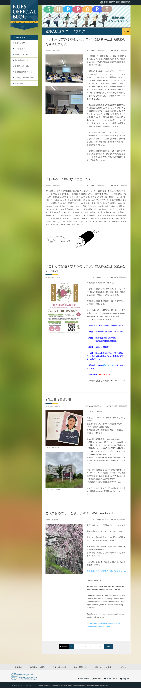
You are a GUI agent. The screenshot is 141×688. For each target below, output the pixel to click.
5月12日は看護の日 (59, 399)
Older (108, 646)
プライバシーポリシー (16, 685)
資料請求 (96, 678)
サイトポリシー (30, 685)
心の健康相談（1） (22, 60)
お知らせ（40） (20, 43)
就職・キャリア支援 (102, 667)
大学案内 (18, 667)
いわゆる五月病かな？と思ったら (69, 179)
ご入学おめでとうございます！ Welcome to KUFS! (81, 513)
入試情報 (123, 667)
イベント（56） (20, 49)
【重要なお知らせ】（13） (24, 78)
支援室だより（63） (22, 66)
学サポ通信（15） (21, 83)
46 (101, 646)
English (124, 678)
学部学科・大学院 (37, 667)
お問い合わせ (83, 678)
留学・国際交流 (80, 667)
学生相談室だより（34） (24, 72)
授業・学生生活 (59, 667)
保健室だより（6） (22, 54)
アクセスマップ (110, 678)
